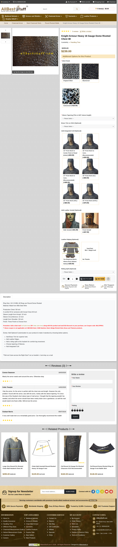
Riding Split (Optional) (68, 269)
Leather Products (89, 16)
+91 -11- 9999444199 (102, 530)
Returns (51, 525)
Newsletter (75, 531)
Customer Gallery (9, 539)
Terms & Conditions (78, 539)
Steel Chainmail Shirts (34, 23)
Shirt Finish (66, 61)
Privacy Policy (76, 534)
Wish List (75, 528)
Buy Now (102, 279)
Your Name (76, 382)
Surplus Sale (30, 536)
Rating (74, 410)
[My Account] (71, 2)
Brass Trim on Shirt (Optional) (71, 123)
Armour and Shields (31, 16)
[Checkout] (111, 2)
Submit (75, 421)
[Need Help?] (65, 283)
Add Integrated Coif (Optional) (71, 131)
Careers (5, 542)
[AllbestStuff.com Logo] (14, 8)
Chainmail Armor (53, 16)
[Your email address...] (52, 496)
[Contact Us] (19, 2)
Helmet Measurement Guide (12, 536)
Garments (71, 16)
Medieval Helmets (10, 16)
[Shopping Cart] (98, 2)
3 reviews (75, 31)
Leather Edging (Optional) (69, 239)
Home (6, 23)
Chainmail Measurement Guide (13, 534)
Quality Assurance (9, 525)
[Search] (77, 9)
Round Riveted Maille (52, 23)
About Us (6, 523)
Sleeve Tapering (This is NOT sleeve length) (76, 115)
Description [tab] (7, 301)
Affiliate (51, 534)
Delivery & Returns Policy (80, 536)
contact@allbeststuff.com (103, 534)
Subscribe (70, 496)
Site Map (52, 528)
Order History (76, 525)
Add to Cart (86, 279)
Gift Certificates (54, 531)
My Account (76, 523)
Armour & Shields (32, 525)
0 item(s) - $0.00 (102, 9)
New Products (30, 542)
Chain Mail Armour (32, 528)
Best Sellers (30, 539)
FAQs (51, 539)
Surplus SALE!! (10, 19)
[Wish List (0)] (85, 2)
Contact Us (52, 523)
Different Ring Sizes (9, 531)
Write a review (85, 31)
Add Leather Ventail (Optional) (71, 210)
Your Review (76, 390)
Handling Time (8, 528)
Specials (51, 536)
